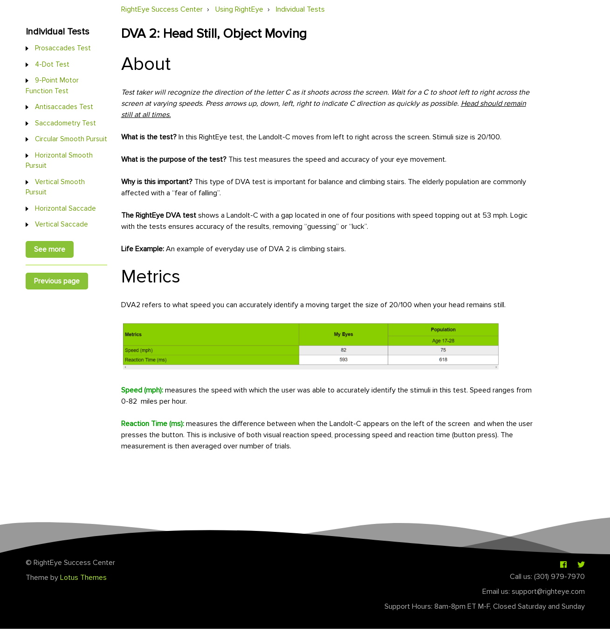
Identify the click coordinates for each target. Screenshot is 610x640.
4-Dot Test (52, 64)
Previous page (57, 281)
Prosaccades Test (63, 48)
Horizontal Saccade (65, 208)
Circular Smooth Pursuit (71, 139)
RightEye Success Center (162, 9)
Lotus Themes (83, 577)
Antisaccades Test (64, 107)
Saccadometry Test (65, 123)
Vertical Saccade (61, 224)
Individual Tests (300, 9)
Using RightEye (239, 9)
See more (49, 249)
